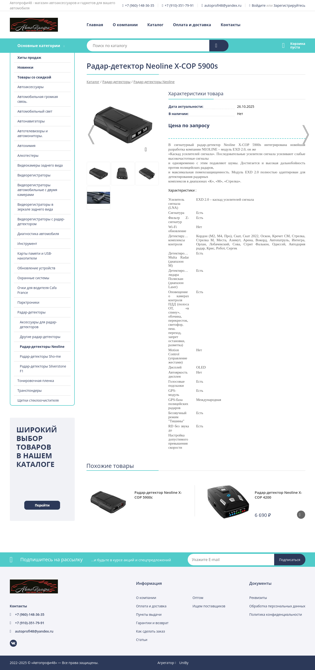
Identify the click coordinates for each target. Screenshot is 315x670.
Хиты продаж (29, 57)
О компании (125, 24)
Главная (95, 24)
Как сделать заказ (150, 631)
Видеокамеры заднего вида (40, 165)
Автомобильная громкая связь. (38, 99)
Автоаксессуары (31, 87)
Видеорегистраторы (34, 175)
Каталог (155, 24)
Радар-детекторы (32, 312)
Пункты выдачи (148, 614)
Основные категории (38, 45)
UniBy (183, 662)
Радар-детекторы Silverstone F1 (43, 368)
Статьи (141, 639)
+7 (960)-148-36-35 (139, 5)
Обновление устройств (36, 268)
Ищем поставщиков (208, 606)
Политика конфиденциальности (275, 614)
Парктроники (28, 302)
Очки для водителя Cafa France (37, 290)
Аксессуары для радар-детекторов (38, 324)
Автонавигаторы (31, 121)
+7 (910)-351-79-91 (179, 5)
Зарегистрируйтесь (289, 5)
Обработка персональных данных (277, 606)
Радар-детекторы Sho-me (40, 356)
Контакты (230, 24)
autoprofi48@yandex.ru (222, 5)
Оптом (197, 597)
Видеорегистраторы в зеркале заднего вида (35, 206)
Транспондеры (30, 390)
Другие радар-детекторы (40, 336)
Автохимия (27, 145)
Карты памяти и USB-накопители (35, 255)
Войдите (259, 5)
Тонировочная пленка (36, 380)
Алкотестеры (28, 155)
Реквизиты (258, 597)
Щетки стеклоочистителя (38, 400)
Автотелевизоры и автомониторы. (33, 133)
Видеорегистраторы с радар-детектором (41, 221)
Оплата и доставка (192, 24)
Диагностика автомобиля (38, 233)
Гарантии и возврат (152, 623)
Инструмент (27, 243)
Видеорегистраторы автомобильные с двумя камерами (37, 190)
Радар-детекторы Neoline (42, 346)
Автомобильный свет (35, 111)
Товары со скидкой (34, 77)
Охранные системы (33, 278)
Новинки (25, 67)
